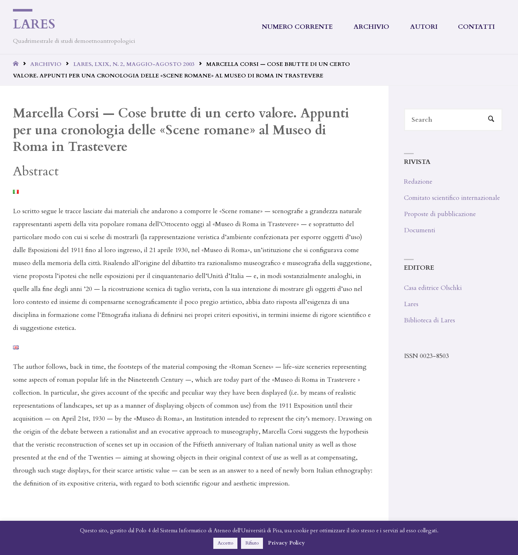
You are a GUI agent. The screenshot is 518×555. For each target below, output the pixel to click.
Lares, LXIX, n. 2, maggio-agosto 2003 (134, 64)
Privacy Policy (286, 542)
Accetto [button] (225, 543)
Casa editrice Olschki (433, 287)
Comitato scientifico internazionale (452, 197)
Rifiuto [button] (252, 543)
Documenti (419, 230)
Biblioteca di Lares (429, 320)
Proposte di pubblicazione (440, 214)
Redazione (418, 181)
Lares (34, 24)
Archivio (46, 64)
